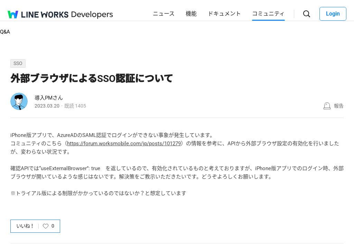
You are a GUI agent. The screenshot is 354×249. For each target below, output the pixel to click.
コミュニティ (268, 13)
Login (333, 13)
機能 (191, 13)
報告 (339, 106)
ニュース (164, 13)
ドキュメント (224, 13)
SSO (17, 63)
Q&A (5, 32)
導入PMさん (49, 98)
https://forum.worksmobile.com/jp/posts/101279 (124, 143)
